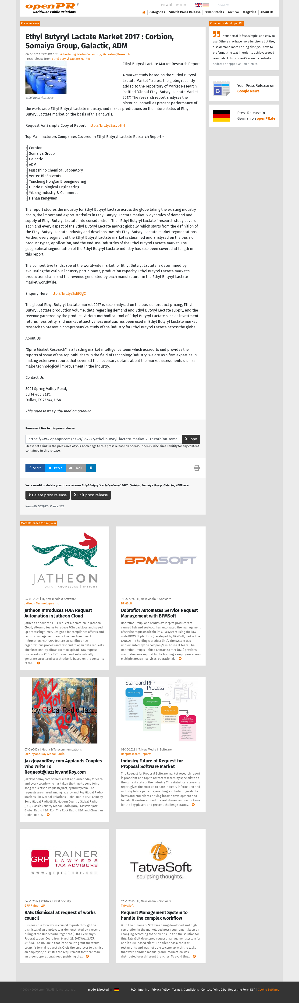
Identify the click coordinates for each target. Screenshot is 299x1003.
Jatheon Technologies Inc (42, 603)
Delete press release (47, 495)
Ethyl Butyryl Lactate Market (71, 58)
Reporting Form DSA (241, 989)
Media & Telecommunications (62, 749)
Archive (233, 12)
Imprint (181, 5)
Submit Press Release (185, 12)
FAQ (133, 989)
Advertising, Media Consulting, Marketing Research (95, 54)
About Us (267, 12)
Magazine (249, 12)
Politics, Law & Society (56, 901)
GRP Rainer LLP (35, 905)
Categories (157, 12)
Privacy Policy (160, 989)
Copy (191, 439)
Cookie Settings (268, 989)
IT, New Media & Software (59, 599)
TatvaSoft (127, 905)
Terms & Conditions (185, 989)
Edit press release (91, 495)
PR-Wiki (166, 5)
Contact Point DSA (213, 989)
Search (263, 5)
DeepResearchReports (136, 754)
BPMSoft (126, 603)
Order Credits (214, 12)
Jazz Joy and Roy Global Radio (44, 754)
